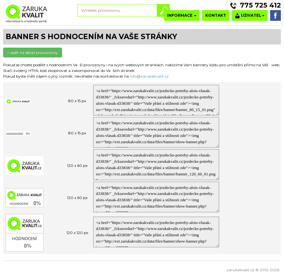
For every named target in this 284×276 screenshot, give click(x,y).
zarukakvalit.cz (240, 269)
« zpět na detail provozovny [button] (32, 52)
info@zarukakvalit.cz (149, 76)
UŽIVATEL (249, 15)
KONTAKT (215, 15)
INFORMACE (181, 15)
